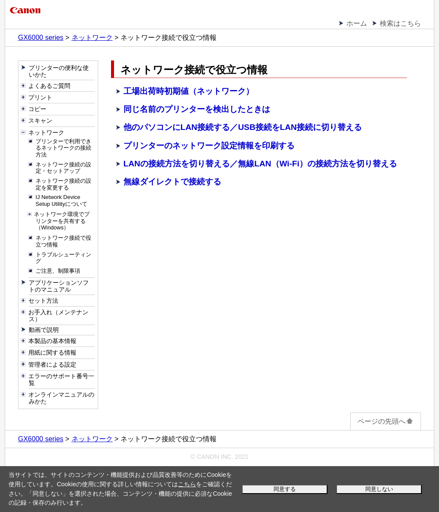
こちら (187, 484)
